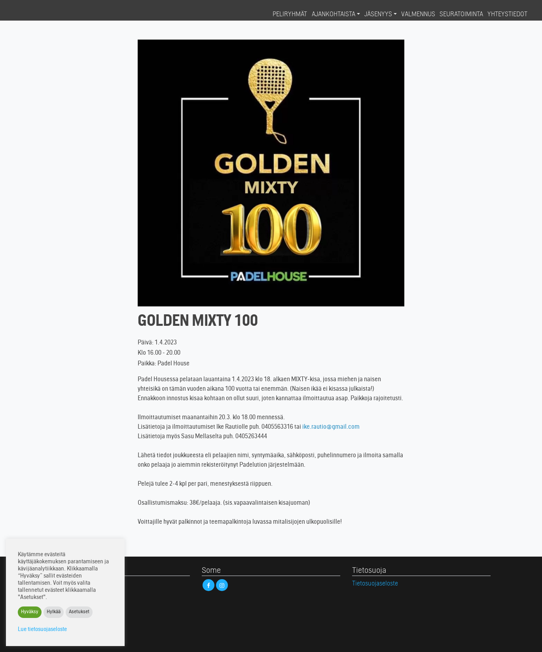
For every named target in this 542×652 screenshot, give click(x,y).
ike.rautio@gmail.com (331, 427)
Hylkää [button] (54, 612)
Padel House (36, 14)
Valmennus (418, 14)
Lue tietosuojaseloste (42, 630)
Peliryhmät (290, 14)
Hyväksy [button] (29, 612)
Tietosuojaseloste (375, 584)
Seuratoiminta (461, 14)
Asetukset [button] (79, 612)
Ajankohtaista (333, 14)
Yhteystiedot (507, 14)
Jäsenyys (378, 14)
